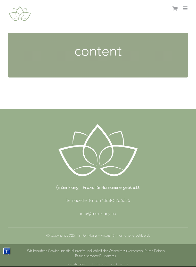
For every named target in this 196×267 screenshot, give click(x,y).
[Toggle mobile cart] (175, 8)
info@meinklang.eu (98, 213)
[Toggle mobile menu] (185, 8)
